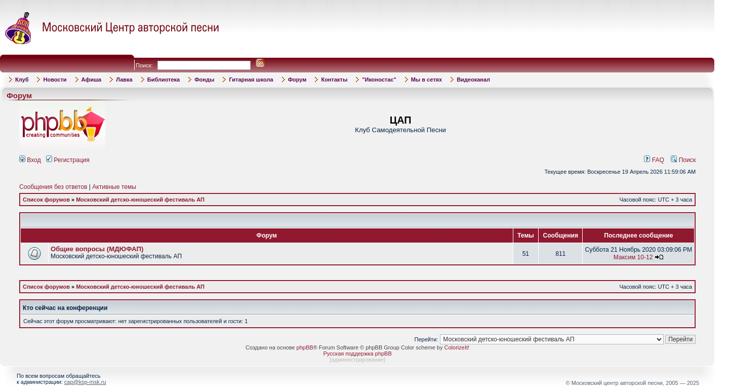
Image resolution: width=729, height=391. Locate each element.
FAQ (654, 160)
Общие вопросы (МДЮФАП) (97, 249)
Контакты (334, 79)
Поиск (683, 160)
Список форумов (46, 200)
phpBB (305, 347)
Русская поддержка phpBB (357, 353)
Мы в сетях (426, 79)
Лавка (124, 79)
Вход (30, 160)
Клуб (21, 79)
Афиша (92, 79)
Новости (54, 79)
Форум (297, 79)
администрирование (357, 360)
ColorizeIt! (457, 347)
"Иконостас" (379, 79)
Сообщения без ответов (53, 186)
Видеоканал (473, 79)
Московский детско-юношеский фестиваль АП (140, 200)
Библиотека (163, 79)
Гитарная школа (251, 79)
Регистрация (68, 160)
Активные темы (114, 186)
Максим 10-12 (633, 257)
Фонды (204, 79)
